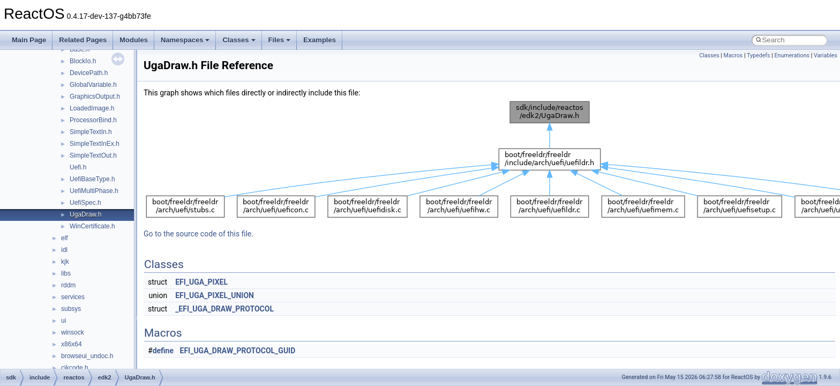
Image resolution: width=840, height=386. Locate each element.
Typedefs (758, 55)
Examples (319, 40)
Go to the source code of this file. (198, 233)
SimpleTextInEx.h (94, 143)
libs (66, 273)
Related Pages (83, 40)
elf (64, 238)
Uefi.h (78, 167)
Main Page (29, 40)
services (73, 297)
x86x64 (71, 344)
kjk (65, 261)
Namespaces (185, 40)
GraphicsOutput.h (95, 96)
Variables (825, 55)
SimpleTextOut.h (93, 155)
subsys (71, 309)
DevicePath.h (89, 73)
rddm (68, 285)
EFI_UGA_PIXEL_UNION (214, 295)
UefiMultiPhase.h (94, 191)
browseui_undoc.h (87, 356)
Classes (238, 40)
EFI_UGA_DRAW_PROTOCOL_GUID (238, 350)
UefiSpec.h (85, 202)
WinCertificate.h (92, 226)
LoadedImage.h (92, 108)
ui (63, 320)
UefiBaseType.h (92, 179)
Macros (733, 55)
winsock (72, 332)
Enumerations (791, 55)
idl (64, 250)
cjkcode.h (74, 368)
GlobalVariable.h (93, 84)
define (163, 350)
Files (279, 40)
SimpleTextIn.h (91, 132)
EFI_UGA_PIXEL (201, 282)
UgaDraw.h (85, 214)
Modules (133, 40)
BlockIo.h (83, 61)
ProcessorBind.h (93, 120)
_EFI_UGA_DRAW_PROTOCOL (224, 309)
